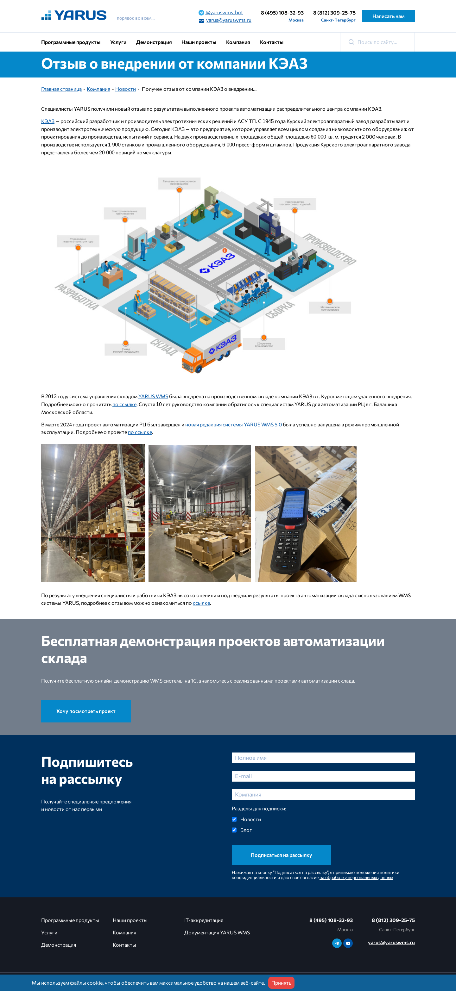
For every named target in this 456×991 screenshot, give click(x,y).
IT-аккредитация (203, 920)
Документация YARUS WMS (217, 932)
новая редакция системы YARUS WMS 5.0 (233, 424)
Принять (281, 983)
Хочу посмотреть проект (86, 711)
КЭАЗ (47, 121)
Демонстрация (154, 42)
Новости (125, 89)
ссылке (201, 603)
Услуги (118, 42)
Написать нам (388, 16)
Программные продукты (70, 42)
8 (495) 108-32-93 (282, 12)
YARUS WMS (153, 396)
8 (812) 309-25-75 (334, 12)
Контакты (271, 42)
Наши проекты (198, 42)
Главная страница (61, 89)
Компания (238, 42)
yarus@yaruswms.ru (225, 20)
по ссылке (124, 404)
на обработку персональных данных (356, 877)
